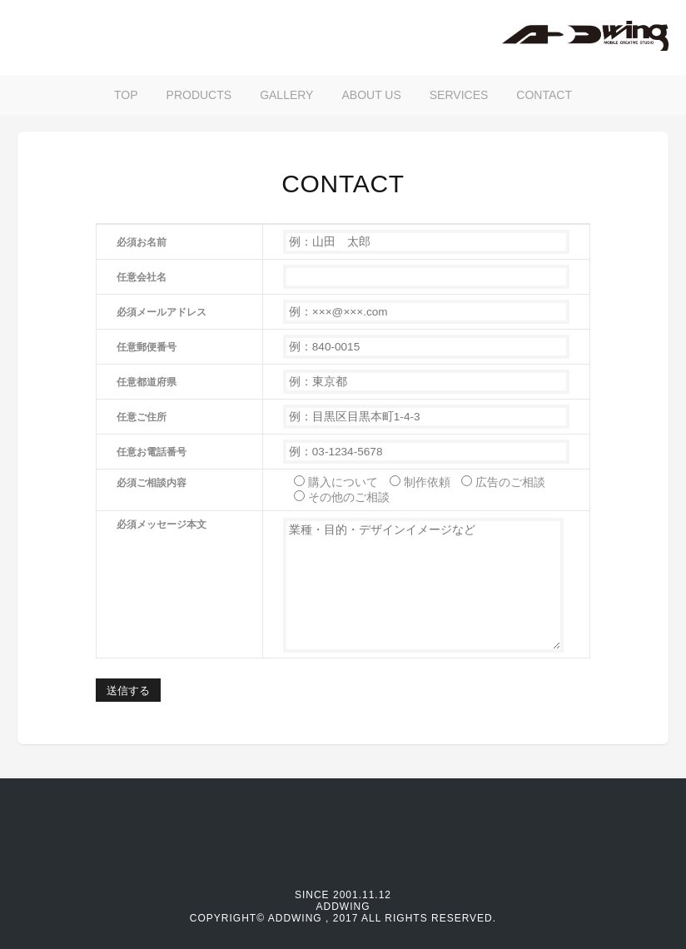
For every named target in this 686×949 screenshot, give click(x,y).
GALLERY (286, 95)
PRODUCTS (199, 95)
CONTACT (544, 95)
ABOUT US (370, 95)
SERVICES (459, 95)
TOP (126, 95)
